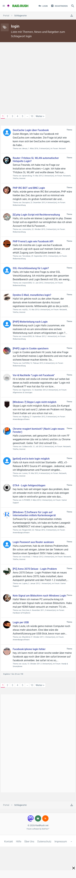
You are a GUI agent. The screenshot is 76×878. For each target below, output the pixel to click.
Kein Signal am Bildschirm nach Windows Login (39, 595)
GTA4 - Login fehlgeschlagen (29, 485)
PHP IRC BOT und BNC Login (29, 187)
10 (32, 116)
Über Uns (29, 841)
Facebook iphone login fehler (29, 649)
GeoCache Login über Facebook (31, 130)
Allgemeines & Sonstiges (22, 393)
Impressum (60, 841)
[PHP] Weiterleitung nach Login (30, 321)
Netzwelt (62, 149)
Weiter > (40, 116)
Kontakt (8, 841)
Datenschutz (44, 841)
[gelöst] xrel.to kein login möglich (31, 458)
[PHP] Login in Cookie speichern (31, 348)
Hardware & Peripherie (21, 613)
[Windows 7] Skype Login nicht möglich (34, 402)
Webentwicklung (19, 205)
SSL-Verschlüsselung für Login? (31, 268)
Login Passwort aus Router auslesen (33, 542)
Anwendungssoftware (21, 419)
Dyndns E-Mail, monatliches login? (32, 294)
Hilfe (18, 841)
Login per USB (21, 622)
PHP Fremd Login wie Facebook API (33, 241)
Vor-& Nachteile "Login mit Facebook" (34, 375)
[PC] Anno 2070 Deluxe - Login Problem (35, 568)
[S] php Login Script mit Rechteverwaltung (36, 214)
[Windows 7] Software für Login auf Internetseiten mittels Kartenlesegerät (34, 514)
